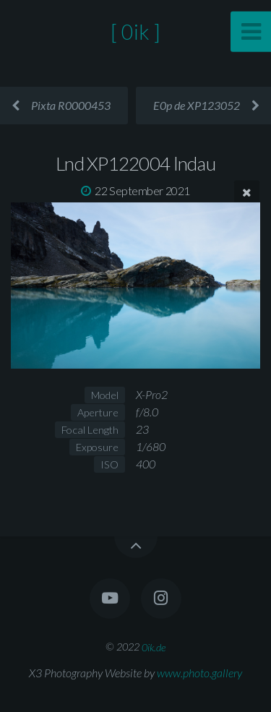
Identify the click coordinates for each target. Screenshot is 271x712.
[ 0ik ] (135, 31)
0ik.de (153, 646)
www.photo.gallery (199, 672)
